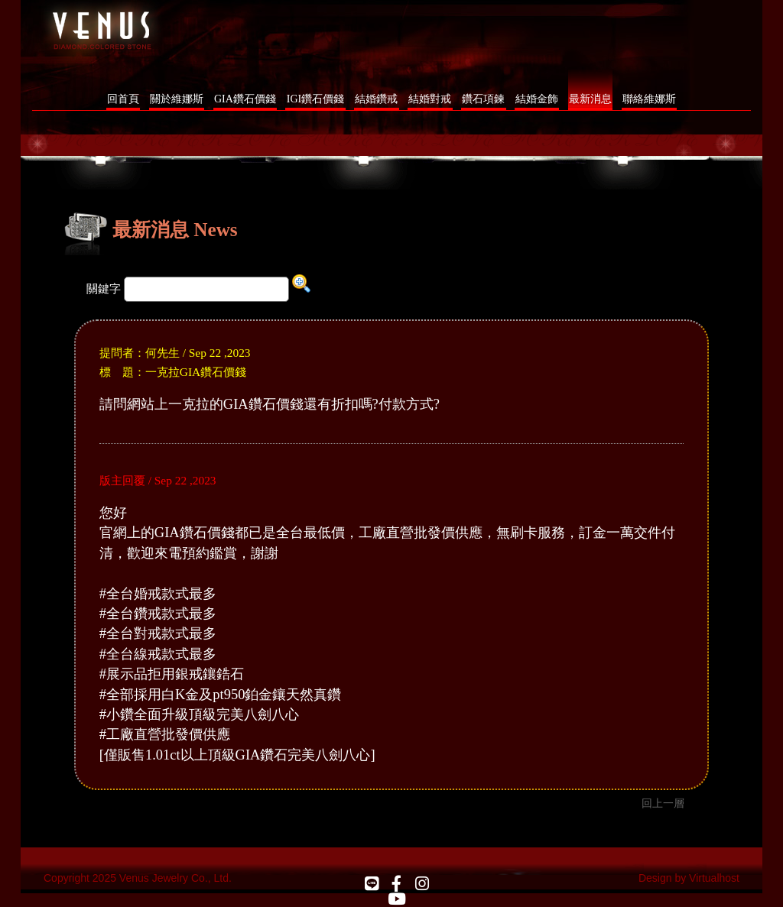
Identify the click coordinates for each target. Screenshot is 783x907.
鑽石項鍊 (483, 99)
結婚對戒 (429, 99)
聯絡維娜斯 (649, 99)
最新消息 (590, 99)
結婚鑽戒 (376, 99)
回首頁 (123, 99)
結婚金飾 (536, 99)
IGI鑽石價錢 (315, 99)
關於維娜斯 (176, 99)
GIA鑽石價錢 (245, 99)
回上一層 (663, 803)
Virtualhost (714, 878)
